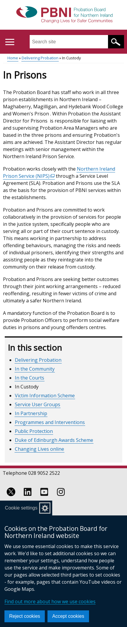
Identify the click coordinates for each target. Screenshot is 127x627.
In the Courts (29, 377)
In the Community (35, 369)
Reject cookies (24, 616)
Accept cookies (68, 616)
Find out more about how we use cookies (50, 601)
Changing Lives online (39, 449)
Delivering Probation (40, 58)
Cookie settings (21, 507)
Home (12, 58)
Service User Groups (37, 404)
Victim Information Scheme (45, 395)
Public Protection (34, 431)
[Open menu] (9, 42)
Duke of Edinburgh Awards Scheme (54, 440)
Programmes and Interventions (50, 422)
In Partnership (31, 413)
